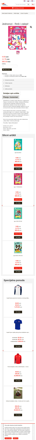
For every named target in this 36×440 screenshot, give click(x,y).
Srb (25, 1)
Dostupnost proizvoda (8, 80)
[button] (1, 205)
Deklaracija (6, 86)
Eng (29, 1)
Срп (33, 1)
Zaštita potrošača (7, 89)
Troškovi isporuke (7, 83)
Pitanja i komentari (10, 97)
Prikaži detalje (8, 438)
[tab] (18, 80)
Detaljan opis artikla (11, 93)
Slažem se (15, 438)
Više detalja (18, 168)
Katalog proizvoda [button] (18, 8)
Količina (4, 63)
